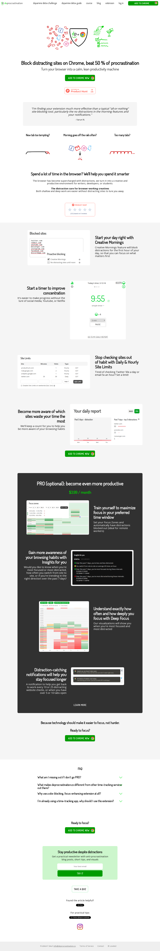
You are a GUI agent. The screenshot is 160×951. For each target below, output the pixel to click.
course (89, 3)
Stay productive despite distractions (80, 852)
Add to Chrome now (81, 78)
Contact (100, 946)
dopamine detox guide (72, 3)
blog (99, 3)
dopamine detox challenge (45, 3)
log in (121, 3)
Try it (80, 873)
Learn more (80, 705)
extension (110, 3)
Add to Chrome (146, 3)
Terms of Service (87, 946)
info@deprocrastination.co (65, 946)
